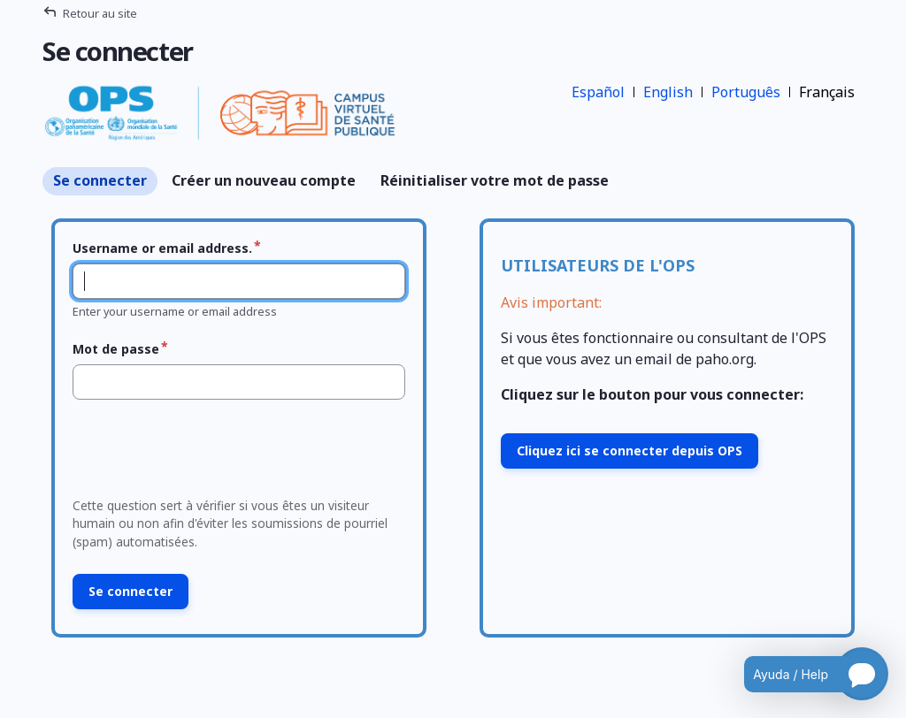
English (668, 92)
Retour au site (100, 13)
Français (827, 92)
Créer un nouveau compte (264, 180)
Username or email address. (162, 248)
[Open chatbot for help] (803, 673)
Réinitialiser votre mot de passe (494, 180)
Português (745, 92)
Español (598, 92)
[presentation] (200, 453)
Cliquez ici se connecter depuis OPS (629, 450)
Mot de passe (116, 348)
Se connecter (100, 180)
